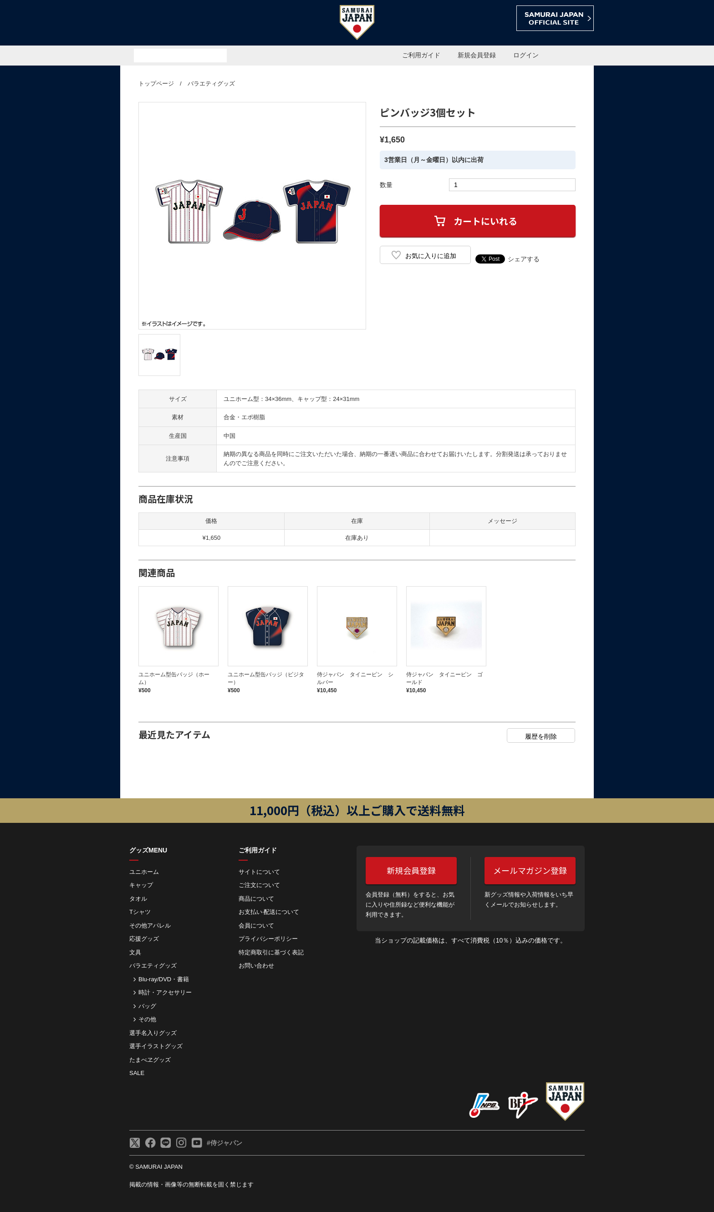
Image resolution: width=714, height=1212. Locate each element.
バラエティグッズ (211, 83)
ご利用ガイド (421, 55)
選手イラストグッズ (156, 1046)
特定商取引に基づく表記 (271, 952)
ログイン (526, 55)
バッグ (147, 1006)
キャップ (141, 885)
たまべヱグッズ (150, 1059)
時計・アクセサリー (165, 992)
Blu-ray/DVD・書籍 (163, 979)
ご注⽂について (259, 885)
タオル (138, 898)
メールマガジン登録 (530, 870)
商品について (256, 898)
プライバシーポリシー (268, 938)
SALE (136, 1073)
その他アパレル (150, 925)
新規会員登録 (477, 55)
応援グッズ (144, 938)
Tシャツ (140, 911)
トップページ (156, 83)
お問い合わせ (256, 965)
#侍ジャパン (224, 1142)
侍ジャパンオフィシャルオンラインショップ (172, 23)
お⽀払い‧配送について (269, 911)
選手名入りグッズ (153, 1032)
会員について (256, 925)
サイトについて (259, 871)
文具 (135, 952)
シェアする (524, 259)
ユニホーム (144, 871)
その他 (147, 1019)
